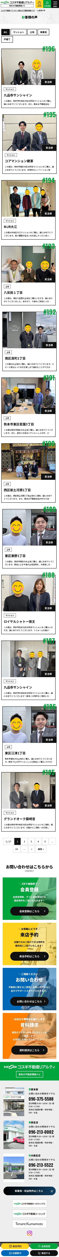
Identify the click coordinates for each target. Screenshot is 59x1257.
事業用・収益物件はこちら (29, 1190)
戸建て (7, 39)
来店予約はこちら (29, 956)
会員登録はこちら (29, 911)
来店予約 (15, 1246)
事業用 (43, 32)
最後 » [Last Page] (41, 849)
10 (16, 849)
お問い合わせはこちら (29, 1001)
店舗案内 (15, 1253)
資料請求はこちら (29, 1050)
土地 (32, 32)
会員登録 (44, 1246)
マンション (18, 32)
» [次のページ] (31, 849)
